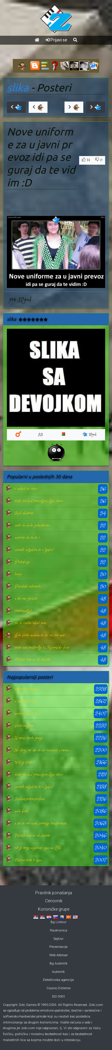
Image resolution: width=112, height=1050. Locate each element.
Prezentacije (58, 947)
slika (18, 88)
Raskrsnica (58, 930)
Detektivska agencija (58, 980)
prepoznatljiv (23, 611)
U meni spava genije (29, 738)
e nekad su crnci (26, 489)
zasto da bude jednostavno (32, 525)
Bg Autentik (58, 963)
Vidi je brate (24, 762)
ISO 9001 (58, 996)
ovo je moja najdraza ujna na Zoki (38, 848)
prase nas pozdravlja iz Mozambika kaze (42, 647)
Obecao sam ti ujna (28, 860)
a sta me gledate (26, 599)
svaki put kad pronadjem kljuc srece (39, 501)
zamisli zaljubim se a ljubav (34, 550)
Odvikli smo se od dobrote (32, 660)
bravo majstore (24, 726)
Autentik (58, 972)
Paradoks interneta (28, 586)
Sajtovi (58, 939)
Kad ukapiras (24, 513)
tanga (18, 574)
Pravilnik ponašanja (53, 892)
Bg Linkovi (58, 922)
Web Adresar (58, 955)
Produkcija (22, 562)
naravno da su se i (27, 537)
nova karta (21, 811)
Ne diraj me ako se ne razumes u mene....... (44, 750)
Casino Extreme (58, 988)
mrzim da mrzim (26, 689)
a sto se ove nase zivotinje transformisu (41, 823)
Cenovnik (53, 900)
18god (89, 434)
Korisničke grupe (53, 909)
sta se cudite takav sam (30, 623)
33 (40, 434)
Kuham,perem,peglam (30, 799)
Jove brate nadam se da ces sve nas (39, 635)
